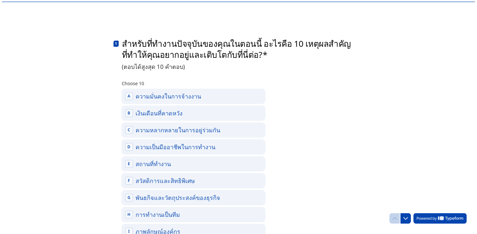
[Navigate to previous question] (394, 218)
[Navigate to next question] (405, 218)
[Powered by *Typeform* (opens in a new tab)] (440, 218)
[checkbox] (193, 95)
